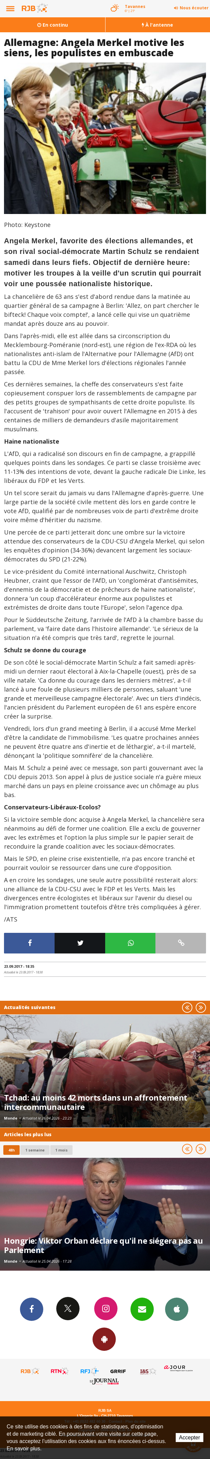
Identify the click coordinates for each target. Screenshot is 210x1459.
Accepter (189, 1437)
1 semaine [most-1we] (35, 1149)
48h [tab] (11, 1149)
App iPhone (176, 1309)
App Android (104, 1339)
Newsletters (142, 1309)
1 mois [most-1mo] (61, 1149)
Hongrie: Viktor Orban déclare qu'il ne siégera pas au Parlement (103, 1245)
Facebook (31, 1309)
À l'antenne (157, 25)
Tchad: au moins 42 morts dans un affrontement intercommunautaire (95, 1102)
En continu (52, 25)
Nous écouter (194, 8)
